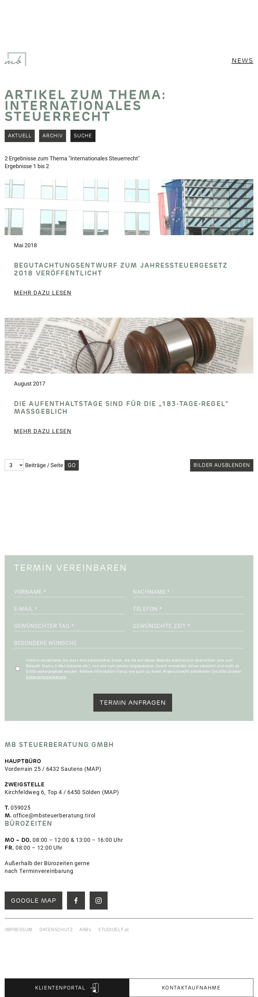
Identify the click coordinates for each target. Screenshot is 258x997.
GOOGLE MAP (33, 900)
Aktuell (19, 135)
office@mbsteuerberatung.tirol (54, 815)
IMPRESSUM (19, 929)
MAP (93, 768)
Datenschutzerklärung (46, 676)
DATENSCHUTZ (56, 929)
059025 (20, 807)
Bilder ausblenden (222, 465)
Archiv (52, 135)
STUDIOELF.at (113, 929)
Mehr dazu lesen (43, 292)
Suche (83, 135)
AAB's (85, 929)
